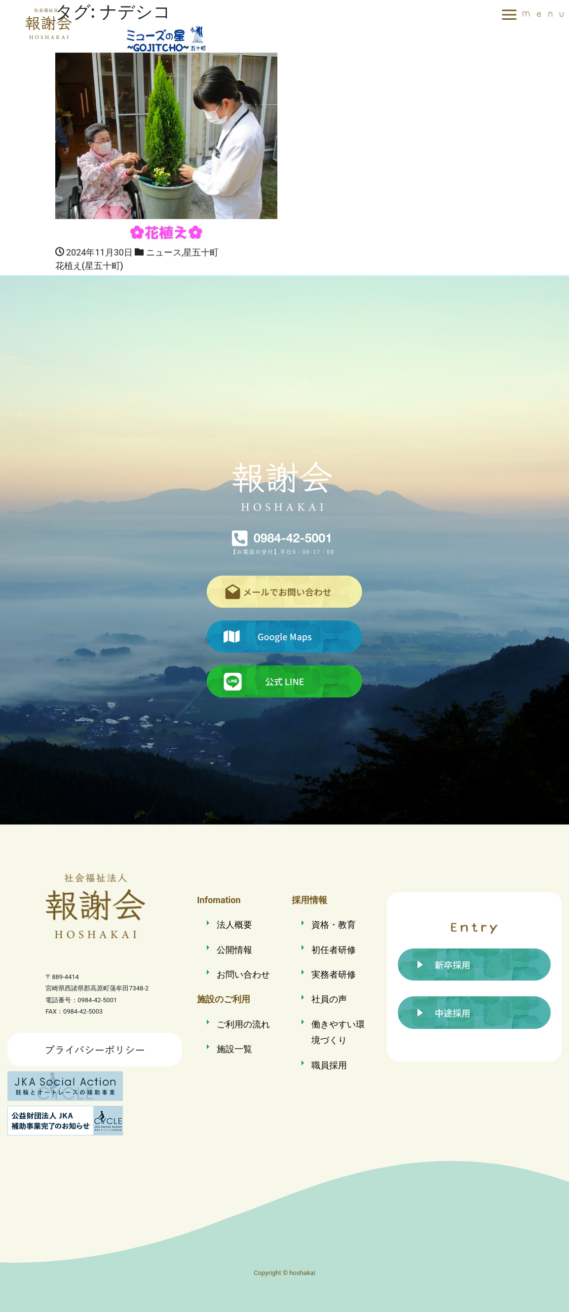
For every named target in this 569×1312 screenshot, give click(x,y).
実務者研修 (333, 974)
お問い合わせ (243, 974)
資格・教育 (333, 924)
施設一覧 (234, 1049)
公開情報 (234, 950)
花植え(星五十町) (89, 266)
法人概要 (234, 924)
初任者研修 (333, 950)
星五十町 (201, 252)
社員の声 (329, 999)
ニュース (164, 252)
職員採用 (329, 1065)
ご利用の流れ (243, 1024)
